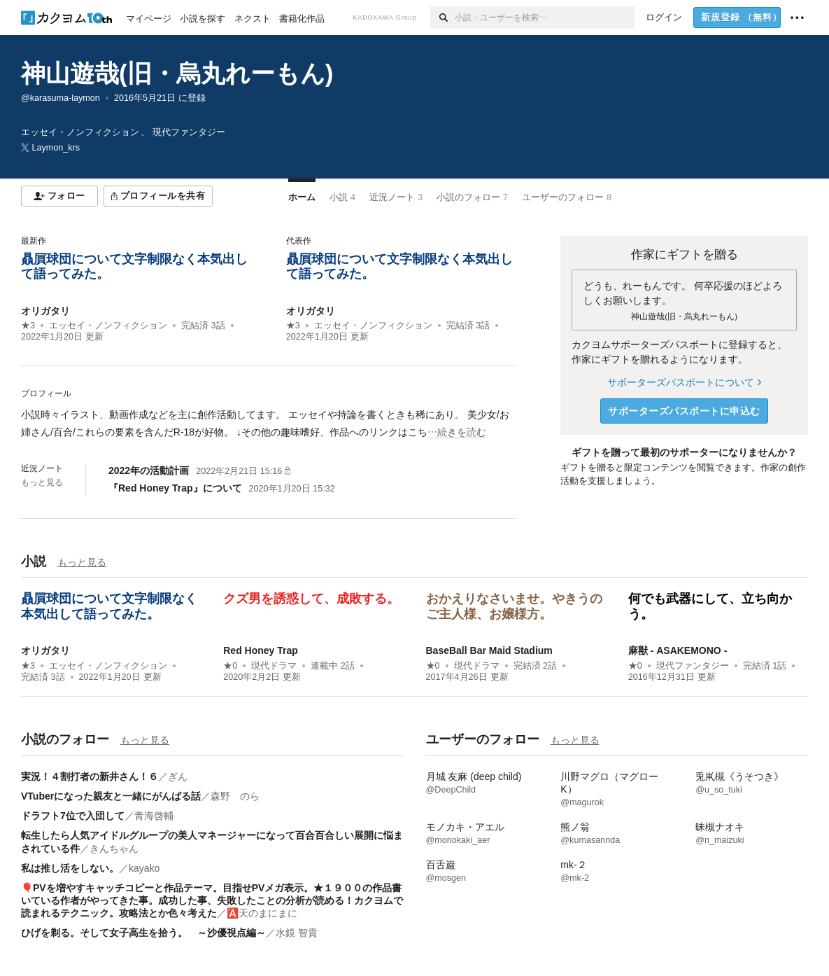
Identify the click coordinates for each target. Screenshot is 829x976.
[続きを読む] (268, 423)
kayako (144, 868)
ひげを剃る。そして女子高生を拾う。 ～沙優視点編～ (143, 932)
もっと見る (42, 482)
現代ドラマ (274, 666)
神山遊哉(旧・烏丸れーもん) (177, 73)
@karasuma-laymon (60, 98)
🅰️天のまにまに (262, 913)
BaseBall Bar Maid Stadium (489, 650)
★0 (230, 666)
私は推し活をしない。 (70, 868)
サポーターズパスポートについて (683, 382)
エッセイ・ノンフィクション (108, 325)
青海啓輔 (153, 815)
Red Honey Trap (260, 650)
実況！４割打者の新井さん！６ (89, 776)
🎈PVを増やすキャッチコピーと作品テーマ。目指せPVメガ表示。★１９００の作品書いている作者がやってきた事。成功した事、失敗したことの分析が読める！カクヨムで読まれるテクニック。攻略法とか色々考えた (212, 900)
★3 (28, 325)
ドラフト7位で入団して (73, 815)
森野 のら (235, 796)
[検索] (442, 17)
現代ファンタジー (692, 666)
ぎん (177, 776)
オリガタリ (45, 310)
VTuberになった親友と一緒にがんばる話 (111, 796)
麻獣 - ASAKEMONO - (678, 650)
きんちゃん (114, 848)
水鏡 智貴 (297, 932)
